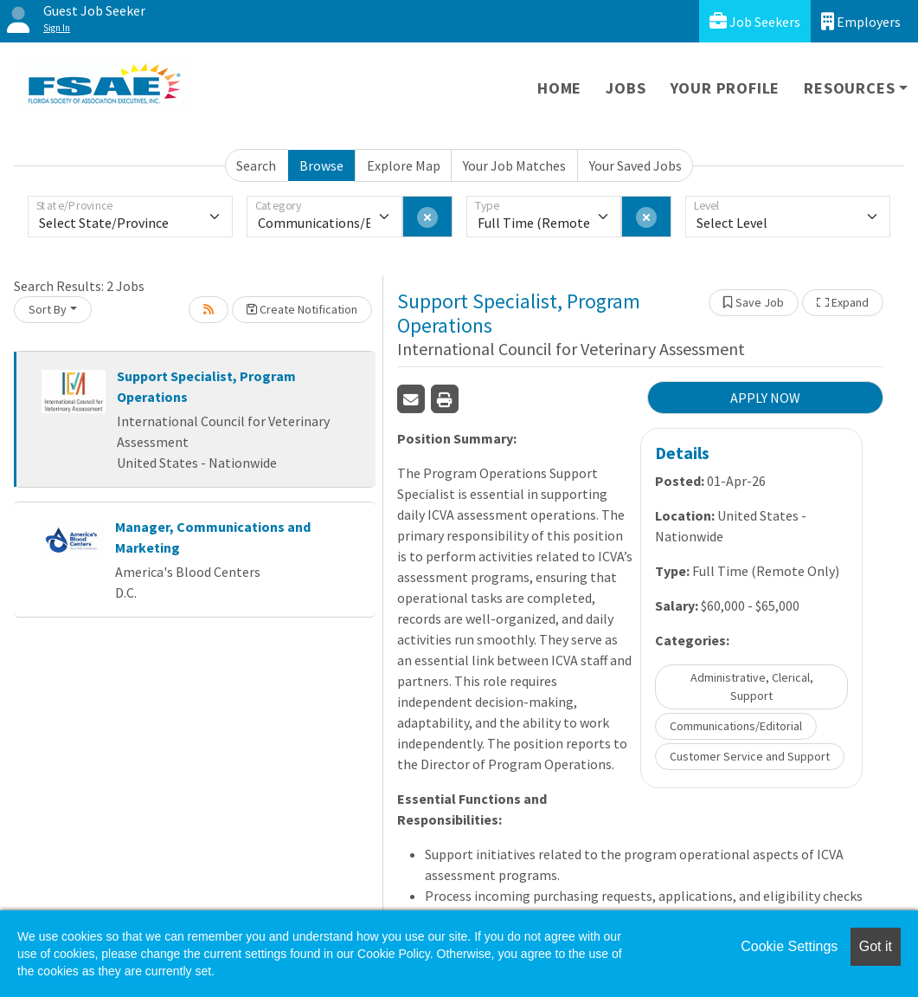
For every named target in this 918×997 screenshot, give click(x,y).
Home (559, 88)
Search (256, 165)
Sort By (48, 309)
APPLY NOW (765, 397)
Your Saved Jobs (635, 165)
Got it (875, 946)
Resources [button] (849, 88)
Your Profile (725, 88)
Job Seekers (754, 21)
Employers (861, 21)
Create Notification (302, 309)
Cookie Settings (789, 946)
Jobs (625, 88)
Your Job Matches (514, 165)
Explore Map (403, 165)
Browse (321, 165)
